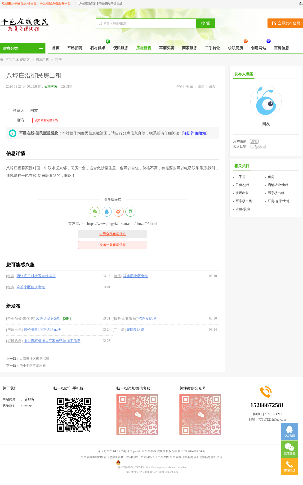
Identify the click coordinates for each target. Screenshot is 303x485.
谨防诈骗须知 (194, 133)
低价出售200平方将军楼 (42, 330)
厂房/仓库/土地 (279, 201)
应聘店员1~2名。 (49, 318)
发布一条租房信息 (112, 245)
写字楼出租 (276, 193)
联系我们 (9, 405)
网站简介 (9, 399)
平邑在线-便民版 (17, 60)
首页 (55, 48)
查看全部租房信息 (112, 234)
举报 (178, 86)
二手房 (240, 177)
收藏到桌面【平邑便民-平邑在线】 (103, 3)
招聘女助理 (147, 318)
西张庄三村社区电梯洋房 (36, 276)
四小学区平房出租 (32, 366)
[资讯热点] (14, 341)
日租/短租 (243, 185)
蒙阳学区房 (135, 330)
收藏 (189, 86)
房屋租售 (42, 60)
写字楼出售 (244, 201)
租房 (58, 60)
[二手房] (119, 330)
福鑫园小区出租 (135, 276)
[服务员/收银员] (125, 318)
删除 (201, 86)
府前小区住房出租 (31, 287)
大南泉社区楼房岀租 (34, 358)
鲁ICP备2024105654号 (191, 451)
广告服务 (28, 399)
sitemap (26, 405)
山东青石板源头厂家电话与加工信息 (52, 341)
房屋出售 (242, 193)
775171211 (274, 414)
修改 (212, 86)
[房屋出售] (14, 330)
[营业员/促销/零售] (20, 318)
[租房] (11, 276)
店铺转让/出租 (278, 185)
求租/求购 (243, 209)
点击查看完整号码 (46, 120)
